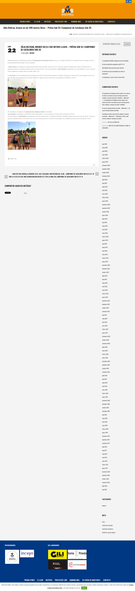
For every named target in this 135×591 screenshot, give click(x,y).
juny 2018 (104, 415)
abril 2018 (104, 422)
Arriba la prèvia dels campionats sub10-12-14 (113, 64)
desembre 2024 (106, 205)
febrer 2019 (105, 393)
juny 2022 (104, 279)
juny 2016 (104, 489)
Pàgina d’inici (29, 580)
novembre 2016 (106, 475)
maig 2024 (105, 226)
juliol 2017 (104, 447)
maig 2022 (105, 283)
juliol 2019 (104, 375)
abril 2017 (104, 457)
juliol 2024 (104, 219)
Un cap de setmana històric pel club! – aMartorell (114, 108)
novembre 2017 (106, 440)
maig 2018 (104, 418)
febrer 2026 (105, 158)
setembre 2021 (106, 311)
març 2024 (105, 233)
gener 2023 (105, 261)
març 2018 (104, 425)
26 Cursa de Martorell (91, 580)
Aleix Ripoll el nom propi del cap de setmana (113, 68)
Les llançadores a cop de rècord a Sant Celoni (113, 77)
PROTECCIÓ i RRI (61, 580)
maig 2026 (105, 147)
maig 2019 (104, 383)
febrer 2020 (105, 354)
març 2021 (104, 326)
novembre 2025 (106, 169)
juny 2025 (104, 183)
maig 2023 (105, 247)
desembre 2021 (106, 301)
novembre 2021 (106, 304)
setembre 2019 (106, 372)
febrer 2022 (105, 294)
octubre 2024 (105, 212)
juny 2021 (104, 315)
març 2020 (105, 351)
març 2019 (104, 390)
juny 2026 (104, 144)
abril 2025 (104, 190)
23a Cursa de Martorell (113, 122)
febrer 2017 (105, 465)
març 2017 (104, 461)
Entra (103, 522)
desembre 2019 (106, 361)
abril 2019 (104, 386)
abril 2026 (104, 151)
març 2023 (105, 254)
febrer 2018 (105, 429)
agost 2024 (105, 215)
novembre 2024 (106, 208)
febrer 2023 (105, 258)
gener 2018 (105, 433)
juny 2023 (104, 244)
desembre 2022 (106, 265)
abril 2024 (104, 229)
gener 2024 (105, 240)
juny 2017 (104, 450)
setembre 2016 (106, 482)
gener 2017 (105, 468)
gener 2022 (105, 297)
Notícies (75, 34)
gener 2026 (105, 162)
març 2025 (105, 194)
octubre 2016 (105, 479)
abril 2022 (104, 286)
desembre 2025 (106, 165)
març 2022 (105, 290)
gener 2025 (105, 201)
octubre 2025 (105, 172)
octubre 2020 (105, 340)
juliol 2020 (104, 347)
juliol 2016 (104, 486)
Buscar (127, 44)
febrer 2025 (105, 197)
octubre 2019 (105, 368)
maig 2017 (104, 454)
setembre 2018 (106, 411)
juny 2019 (104, 379)
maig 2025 (105, 187)
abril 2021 (104, 322)
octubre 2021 (105, 308)
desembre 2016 (106, 472)
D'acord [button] (84, 588)
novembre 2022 (106, 269)
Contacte (107, 580)
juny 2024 (104, 222)
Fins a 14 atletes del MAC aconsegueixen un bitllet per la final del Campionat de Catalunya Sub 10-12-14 (46, 177)
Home (70, 34)
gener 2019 (105, 397)
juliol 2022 (104, 276)
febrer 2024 (105, 237)
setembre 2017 (106, 443)
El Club (40, 580)
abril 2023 (104, 251)
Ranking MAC (75, 580)
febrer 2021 (105, 329)
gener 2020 (105, 358)
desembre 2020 (106, 336)
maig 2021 (104, 319)
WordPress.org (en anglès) (108, 532)
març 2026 (105, 155)
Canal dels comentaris (107, 529)
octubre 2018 (105, 408)
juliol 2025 (104, 180)
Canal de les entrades (107, 525)
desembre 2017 (106, 436)
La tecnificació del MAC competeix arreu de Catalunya (115, 61)
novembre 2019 (106, 365)
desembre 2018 (106, 400)
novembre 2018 (106, 404)
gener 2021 (105, 333)
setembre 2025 (106, 176)
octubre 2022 (105, 272)
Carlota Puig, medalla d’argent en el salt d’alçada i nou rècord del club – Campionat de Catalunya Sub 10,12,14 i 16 (53, 174)
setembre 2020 (106, 343)
